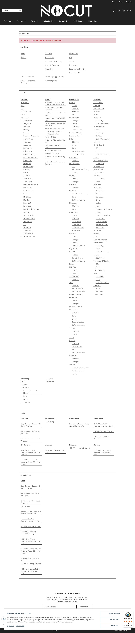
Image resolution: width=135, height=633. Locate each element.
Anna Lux (97, 105)
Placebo (26, 200)
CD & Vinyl (75, 142)
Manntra (96, 175)
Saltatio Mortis (28, 215)
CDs (73, 166)
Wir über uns (49, 57)
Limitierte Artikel (101, 221)
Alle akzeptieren (113, 614)
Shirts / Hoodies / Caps (80, 169)
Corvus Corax (28, 139)
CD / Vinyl (99, 172)
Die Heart (97, 114)
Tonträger (75, 108)
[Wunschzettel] (118, 10)
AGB (70, 57)
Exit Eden (97, 142)
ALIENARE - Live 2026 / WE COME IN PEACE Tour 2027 (54, 103)
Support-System (51, 81)
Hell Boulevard (74, 163)
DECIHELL (24, 385)
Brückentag (50, 422)
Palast (71, 264)
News (121, 2)
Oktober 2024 (74, 419)
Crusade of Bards (75, 133)
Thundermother (99, 270)
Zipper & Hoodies (78, 154)
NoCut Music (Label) (28, 77)
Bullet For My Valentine (31, 136)
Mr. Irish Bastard (50, 137)
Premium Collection (103, 215)
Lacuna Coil (27, 188)
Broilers (26, 133)
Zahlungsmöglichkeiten (53, 61)
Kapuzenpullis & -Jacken (104, 209)
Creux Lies (27, 142)
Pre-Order (49, 379)
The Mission (27, 221)
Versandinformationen (52, 65)
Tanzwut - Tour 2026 (52, 153)
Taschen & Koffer (102, 224)
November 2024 (50, 419)
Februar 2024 (98, 419)
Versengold (27, 227)
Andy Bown (27, 124)
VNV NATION (28, 233)
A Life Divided (98, 102)
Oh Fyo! (96, 233)
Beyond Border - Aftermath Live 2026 (54, 109)
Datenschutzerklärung (81, 597)
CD (22, 108)
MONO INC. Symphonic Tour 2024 (55, 451)
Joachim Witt (28, 179)
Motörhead (27, 197)
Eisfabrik (72, 139)
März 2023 (72, 445)
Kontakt (129, 2)
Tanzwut (72, 328)
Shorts (98, 212)
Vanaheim (72, 355)
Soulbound (73, 298)
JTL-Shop (124, 630)
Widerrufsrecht (74, 73)
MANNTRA (73, 191)
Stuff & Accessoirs (78, 130)
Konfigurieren (113, 620)
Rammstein (27, 206)
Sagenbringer (74, 276)
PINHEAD (72, 267)
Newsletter (49, 69)
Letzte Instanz (28, 191)
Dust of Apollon (74, 136)
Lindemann (27, 194)
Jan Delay (26, 175)
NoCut (23, 382)
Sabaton (26, 212)
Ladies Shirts (76, 221)
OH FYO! (72, 252)
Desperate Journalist (30, 157)
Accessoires (76, 230)
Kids (97, 206)
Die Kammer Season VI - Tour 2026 (55, 114)
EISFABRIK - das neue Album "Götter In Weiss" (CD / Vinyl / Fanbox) (31, 462)
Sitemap (72, 61)
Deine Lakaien (28, 151)
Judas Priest (27, 182)
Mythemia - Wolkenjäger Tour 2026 (55, 141)
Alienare (72, 102)
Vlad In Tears (27, 230)
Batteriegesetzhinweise (77, 69)
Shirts (74, 148)
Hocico (25, 172)
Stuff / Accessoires (102, 124)
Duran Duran (27, 160)
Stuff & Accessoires (78, 151)
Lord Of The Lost (99, 169)
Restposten (100, 227)
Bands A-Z (24, 117)
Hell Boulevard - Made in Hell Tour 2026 (55, 124)
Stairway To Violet (75, 307)
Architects (26, 127)
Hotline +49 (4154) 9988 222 (54, 77)
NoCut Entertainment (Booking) (28, 82)
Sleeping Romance (75, 294)
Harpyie (26, 169)
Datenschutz (73, 53)
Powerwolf (27, 203)
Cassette (24, 114)
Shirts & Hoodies (77, 258)
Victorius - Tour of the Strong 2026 (55, 158)
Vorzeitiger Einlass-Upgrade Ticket (54, 133)
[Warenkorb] (127, 10)
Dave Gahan (27, 148)
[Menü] (131, 612)
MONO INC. (25, 102)
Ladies (74, 145)
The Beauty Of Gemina (101, 261)
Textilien (74, 243)
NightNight (73, 249)
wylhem (72, 365)
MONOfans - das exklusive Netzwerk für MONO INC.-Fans (103, 452)
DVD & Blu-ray (77, 346)
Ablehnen (113, 625)
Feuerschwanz (28, 166)
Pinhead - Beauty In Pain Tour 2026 (55, 146)
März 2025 (24, 419)
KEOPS (71, 175)
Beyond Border (74, 117)
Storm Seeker (74, 310)
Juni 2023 (48, 445)
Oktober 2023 (25, 445)
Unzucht (72, 340)
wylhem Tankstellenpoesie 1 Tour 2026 (55, 163)
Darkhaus (97, 111)
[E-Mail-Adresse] (59, 607)
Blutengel (26, 130)
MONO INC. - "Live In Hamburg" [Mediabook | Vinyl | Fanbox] (31, 452)
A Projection (27, 121)
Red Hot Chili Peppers (31, 209)
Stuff (73, 114)
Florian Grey (73, 157)
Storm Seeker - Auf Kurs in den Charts (30, 432)
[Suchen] (10, 11)
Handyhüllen (100, 218)
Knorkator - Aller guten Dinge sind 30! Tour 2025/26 (79, 425)
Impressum (73, 65)
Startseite (48, 53)
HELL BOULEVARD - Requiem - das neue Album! (103, 425)
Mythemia (72, 233)
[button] (113, 10)
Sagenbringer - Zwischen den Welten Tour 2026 (31, 425)
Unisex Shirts (76, 224)
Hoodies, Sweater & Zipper (30, 392)
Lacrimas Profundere (30, 185)
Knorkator (72, 185)
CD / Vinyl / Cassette (79, 194)
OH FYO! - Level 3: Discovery (80, 448)
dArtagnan (27, 145)
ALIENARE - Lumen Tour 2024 (104, 431)
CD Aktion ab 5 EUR (28, 236)
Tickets (74, 105)
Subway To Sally (29, 218)
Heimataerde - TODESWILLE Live (55, 119)
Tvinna (71, 337)
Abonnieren (84, 607)
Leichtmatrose (98, 166)
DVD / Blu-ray (26, 111)
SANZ (71, 282)
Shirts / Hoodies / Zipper (80, 368)
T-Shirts (74, 179)
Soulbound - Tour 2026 (53, 150)
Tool (24, 224)
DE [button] (113, 2)
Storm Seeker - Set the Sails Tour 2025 (30, 440)
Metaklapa (73, 203)
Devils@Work (25, 402)
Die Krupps (97, 117)
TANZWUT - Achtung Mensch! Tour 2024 (101, 438)
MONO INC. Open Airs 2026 (54, 129)
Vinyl (22, 105)
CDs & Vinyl (100, 163)
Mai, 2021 (97, 445)
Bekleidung (76, 111)
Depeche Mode (28, 154)
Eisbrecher (27, 163)
